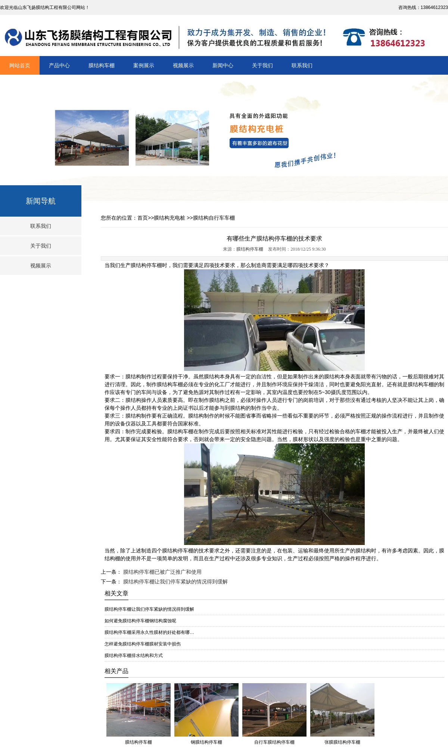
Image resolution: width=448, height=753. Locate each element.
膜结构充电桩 (169, 218)
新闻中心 (222, 65)
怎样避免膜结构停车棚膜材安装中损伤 (143, 644)
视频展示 (183, 65)
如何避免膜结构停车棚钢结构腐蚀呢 (140, 620)
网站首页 (19, 65)
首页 (142, 218)
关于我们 (262, 65)
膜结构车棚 (101, 65)
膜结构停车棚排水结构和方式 (134, 655)
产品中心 (59, 65)
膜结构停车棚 (249, 249)
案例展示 (143, 65)
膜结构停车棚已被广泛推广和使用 (162, 572)
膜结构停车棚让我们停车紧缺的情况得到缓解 (175, 582)
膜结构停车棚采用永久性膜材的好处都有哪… (149, 632)
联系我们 (302, 65)
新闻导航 (41, 201)
